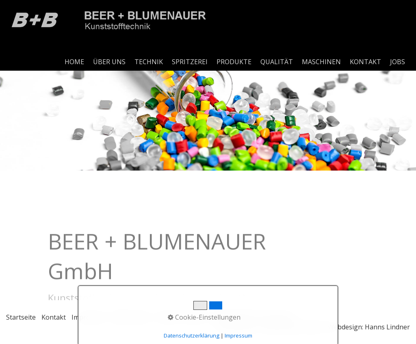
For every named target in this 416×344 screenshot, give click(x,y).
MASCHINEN (321, 61)
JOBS (397, 61)
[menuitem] (75, 62)
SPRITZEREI (190, 61)
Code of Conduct (181, 317)
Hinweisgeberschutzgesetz (253, 317)
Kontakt (53, 317)
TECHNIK (148, 61)
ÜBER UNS (109, 61)
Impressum (89, 317)
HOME (74, 61)
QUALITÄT (276, 61)
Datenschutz (131, 317)
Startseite (21, 317)
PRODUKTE (234, 61)
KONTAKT (365, 61)
